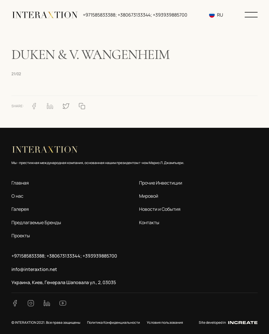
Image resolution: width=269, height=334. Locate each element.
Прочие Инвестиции (160, 183)
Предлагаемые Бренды (36, 222)
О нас (17, 196)
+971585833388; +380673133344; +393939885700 (135, 15)
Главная (20, 183)
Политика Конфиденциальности (113, 322)
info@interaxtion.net (34, 269)
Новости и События (159, 209)
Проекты (20, 235)
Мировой (148, 196)
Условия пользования (165, 322)
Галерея (20, 209)
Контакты (149, 222)
